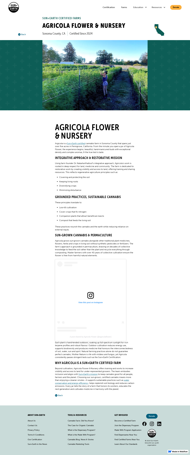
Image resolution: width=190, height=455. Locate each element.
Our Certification (35, 439)
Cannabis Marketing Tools (78, 444)
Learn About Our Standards (125, 444)
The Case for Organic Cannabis (81, 425)
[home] (13, 7)
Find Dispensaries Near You (125, 435)
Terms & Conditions (36, 435)
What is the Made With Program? (81, 435)
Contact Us (32, 425)
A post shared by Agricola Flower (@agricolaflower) (90, 337)
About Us (31, 421)
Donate (176, 7)
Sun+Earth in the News (37, 444)
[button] (140, 7)
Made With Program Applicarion (127, 430)
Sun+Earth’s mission (88, 374)
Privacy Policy (34, 430)
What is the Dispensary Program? (81, 430)
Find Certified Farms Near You (126, 439)
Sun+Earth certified (76, 143)
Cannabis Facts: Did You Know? (81, 421)
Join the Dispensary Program (126, 425)
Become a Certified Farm (125, 421)
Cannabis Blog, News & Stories (81, 439)
